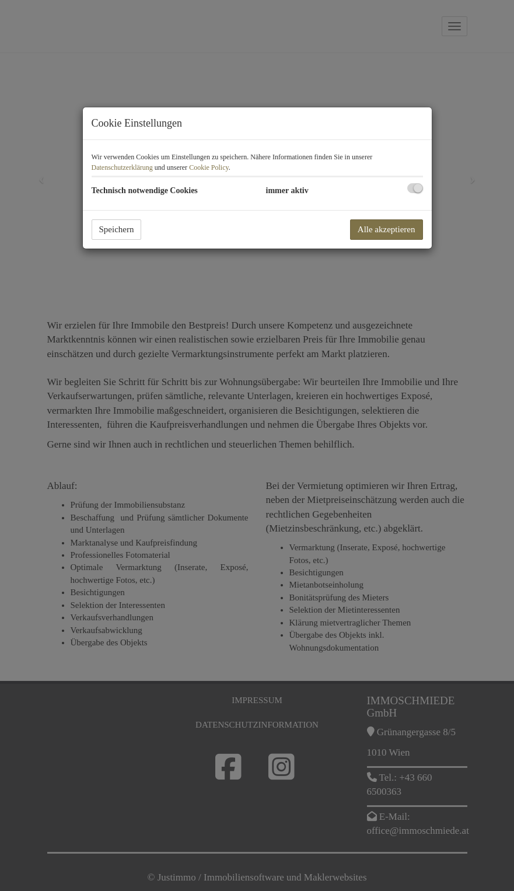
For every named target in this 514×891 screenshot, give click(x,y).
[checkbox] (415, 188)
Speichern (116, 229)
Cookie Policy (209, 167)
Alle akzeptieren (386, 229)
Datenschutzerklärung (122, 167)
